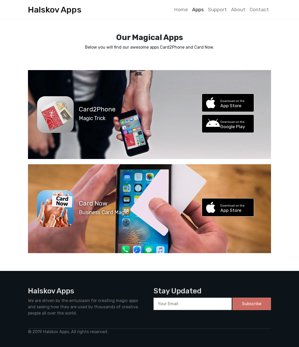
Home (181, 10)
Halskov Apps (55, 10)
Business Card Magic (104, 212)
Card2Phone (97, 109)
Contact (259, 10)
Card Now (93, 203)
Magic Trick (92, 118)
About (238, 10)
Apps (198, 10)
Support (217, 10)
